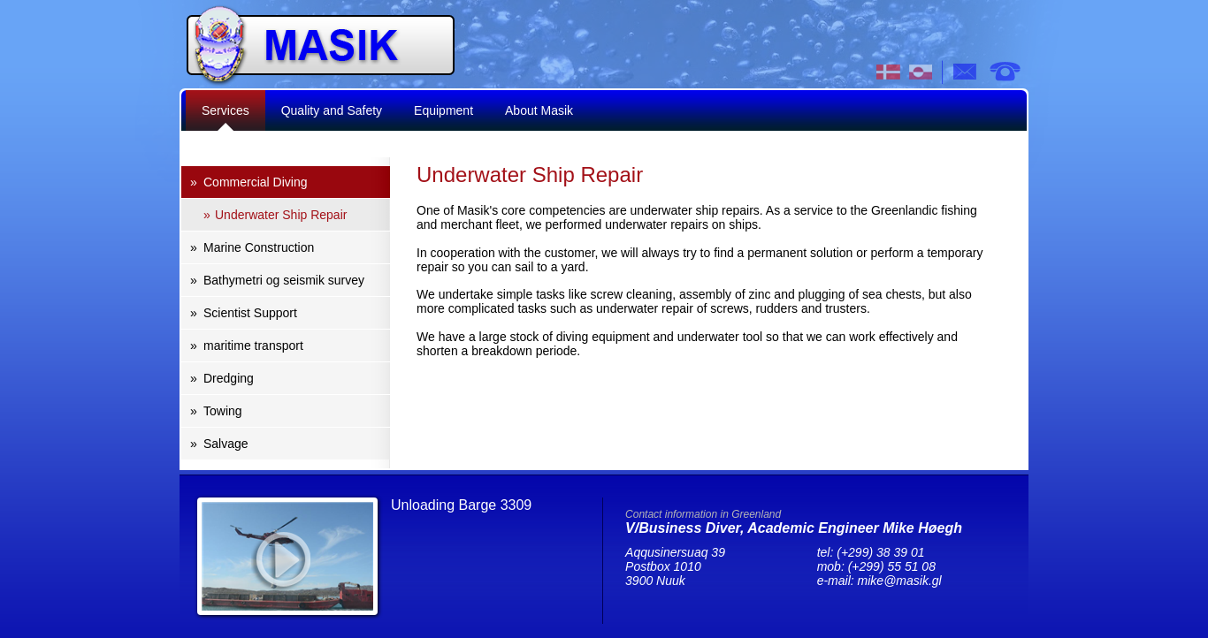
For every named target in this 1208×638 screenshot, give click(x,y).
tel (1005, 71)
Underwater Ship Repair (281, 215)
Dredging (228, 378)
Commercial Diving (255, 182)
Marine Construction (258, 247)
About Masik (539, 110)
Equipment (443, 110)
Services (225, 110)
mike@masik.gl (900, 580)
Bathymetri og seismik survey (283, 280)
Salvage (225, 444)
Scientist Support (250, 313)
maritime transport (253, 345)
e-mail (965, 72)
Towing (222, 411)
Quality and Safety (331, 110)
